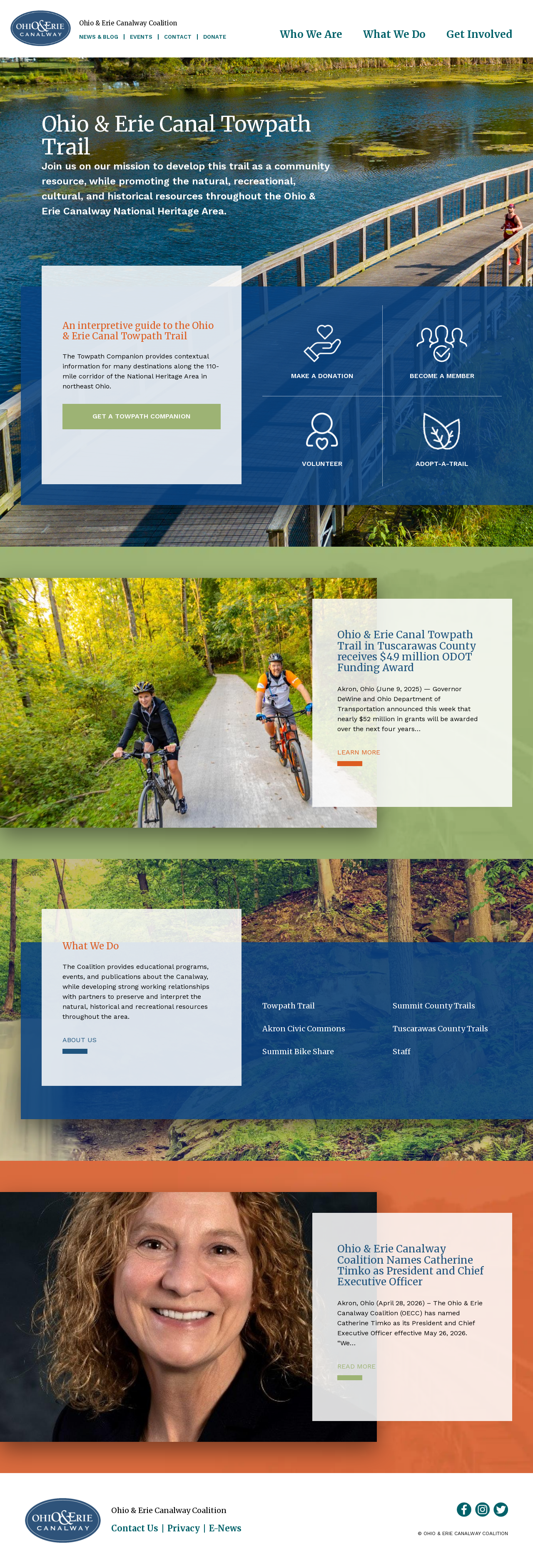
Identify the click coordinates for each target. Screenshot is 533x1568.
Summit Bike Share (298, 1051)
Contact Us (134, 1528)
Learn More (358, 752)
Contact (178, 37)
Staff (402, 1051)
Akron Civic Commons (303, 1028)
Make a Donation (322, 375)
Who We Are (311, 34)
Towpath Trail (288, 1005)
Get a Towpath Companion (141, 416)
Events (141, 37)
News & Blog (98, 37)
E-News (225, 1528)
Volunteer (322, 463)
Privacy (183, 1528)
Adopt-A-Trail (442, 463)
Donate (214, 37)
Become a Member (442, 375)
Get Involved (479, 34)
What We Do (394, 34)
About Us (79, 1040)
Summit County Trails (434, 1005)
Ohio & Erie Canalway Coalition (63, 1520)
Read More (356, 1366)
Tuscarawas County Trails (440, 1028)
